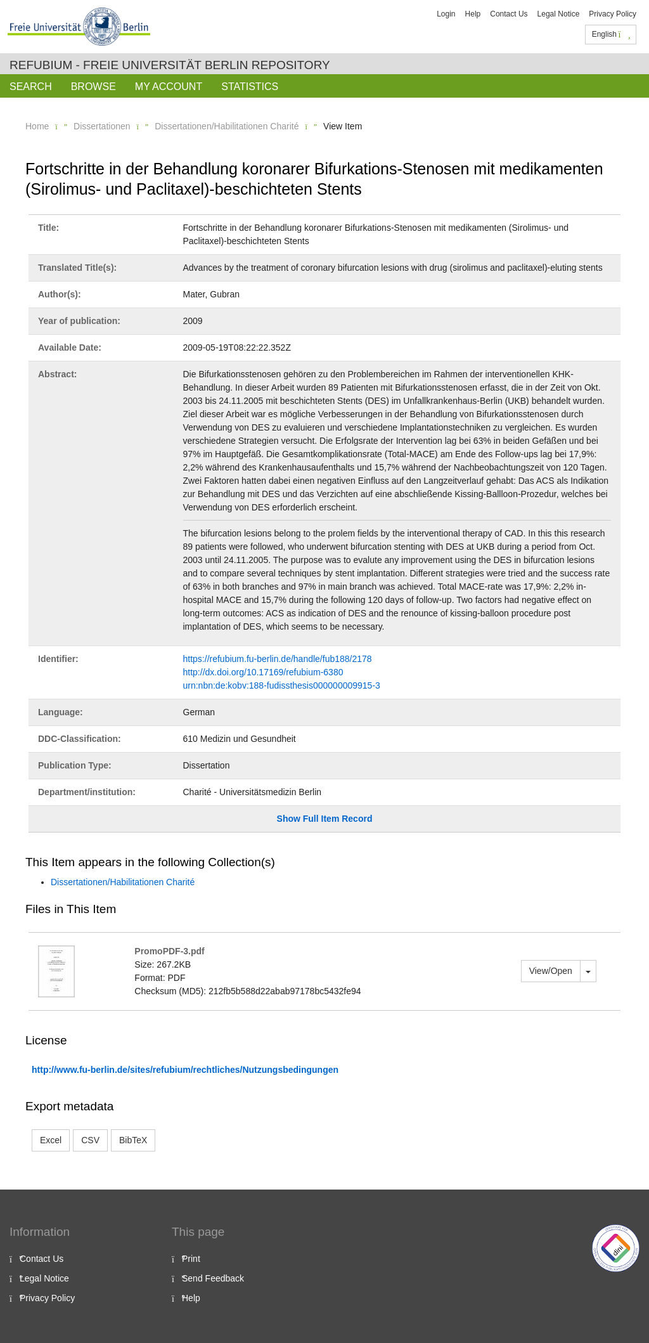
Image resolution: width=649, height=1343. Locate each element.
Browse (93, 86)
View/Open (550, 971)
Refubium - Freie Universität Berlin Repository (170, 65)
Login (446, 14)
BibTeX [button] (133, 1140)
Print (191, 1259)
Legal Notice (558, 14)
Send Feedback (213, 1278)
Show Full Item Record (325, 819)
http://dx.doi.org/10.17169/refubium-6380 (263, 672)
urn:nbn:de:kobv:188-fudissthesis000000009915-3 (281, 685)
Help (473, 14)
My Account (168, 86)
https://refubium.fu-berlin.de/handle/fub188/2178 (277, 659)
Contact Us (508, 14)
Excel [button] (50, 1140)
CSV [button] (90, 1140)
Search (31, 86)
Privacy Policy (612, 14)
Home (37, 126)
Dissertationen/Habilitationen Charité (227, 126)
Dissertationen (102, 126)
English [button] (611, 34)
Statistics (249, 86)
